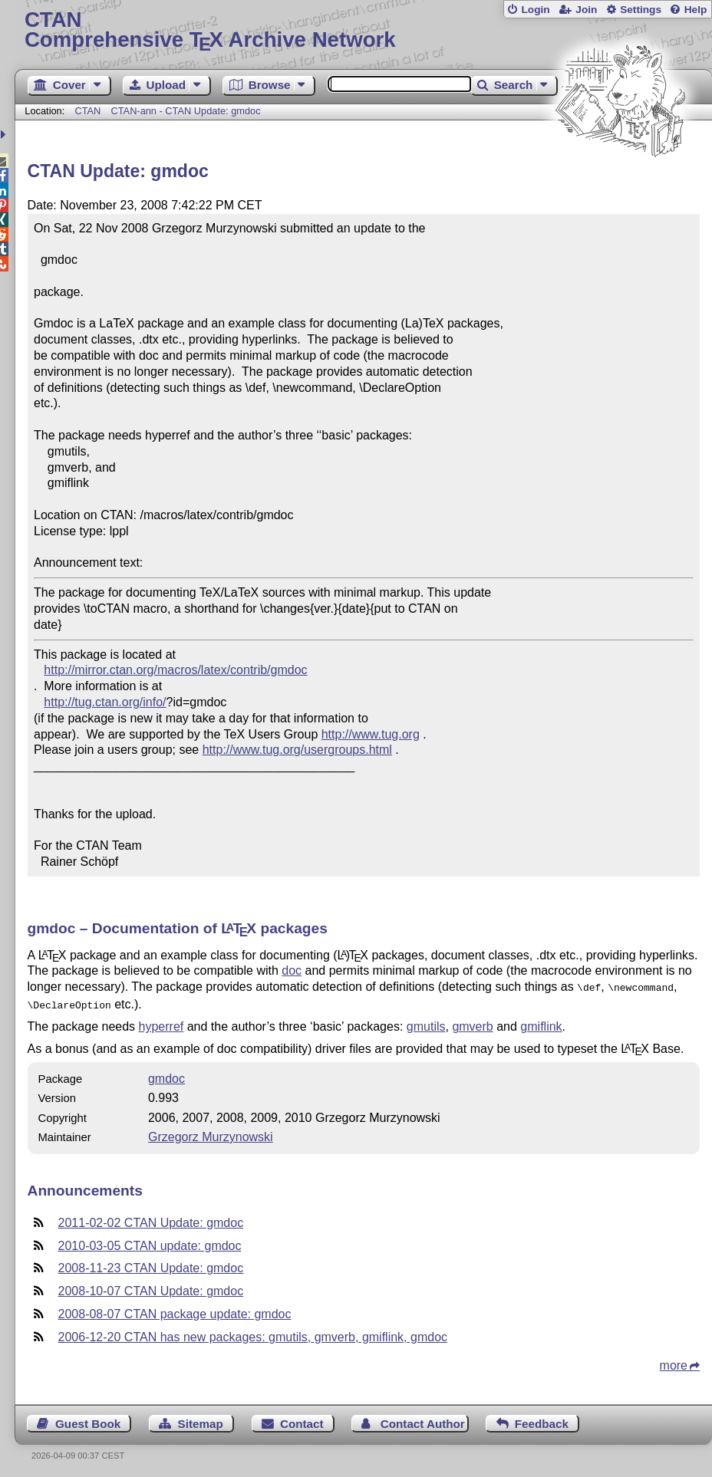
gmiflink (541, 1023)
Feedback (542, 1420)
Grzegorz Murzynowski (210, 1133)
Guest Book (87, 1420)
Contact (302, 1420)
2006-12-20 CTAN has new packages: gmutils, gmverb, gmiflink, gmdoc (252, 1333)
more (673, 1362)
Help (695, 9)
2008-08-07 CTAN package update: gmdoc (175, 1310)
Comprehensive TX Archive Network (363, 30)
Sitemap (200, 1420)
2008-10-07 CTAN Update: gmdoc (151, 1287)
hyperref (161, 1023)
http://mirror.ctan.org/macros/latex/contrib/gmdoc (175, 669)
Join (586, 9)
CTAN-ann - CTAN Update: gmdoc (185, 111)
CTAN (87, 111)
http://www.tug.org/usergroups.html (297, 749)
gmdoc (166, 1075)
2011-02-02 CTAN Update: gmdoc (151, 1219)
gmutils (426, 1023)
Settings (640, 9)
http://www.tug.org (370, 734)
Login (535, 9)
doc (292, 970)
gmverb (472, 1023)
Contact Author (423, 1420)
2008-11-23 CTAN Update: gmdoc (151, 1264)
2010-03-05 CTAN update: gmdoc (150, 1242)
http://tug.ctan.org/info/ (105, 702)
